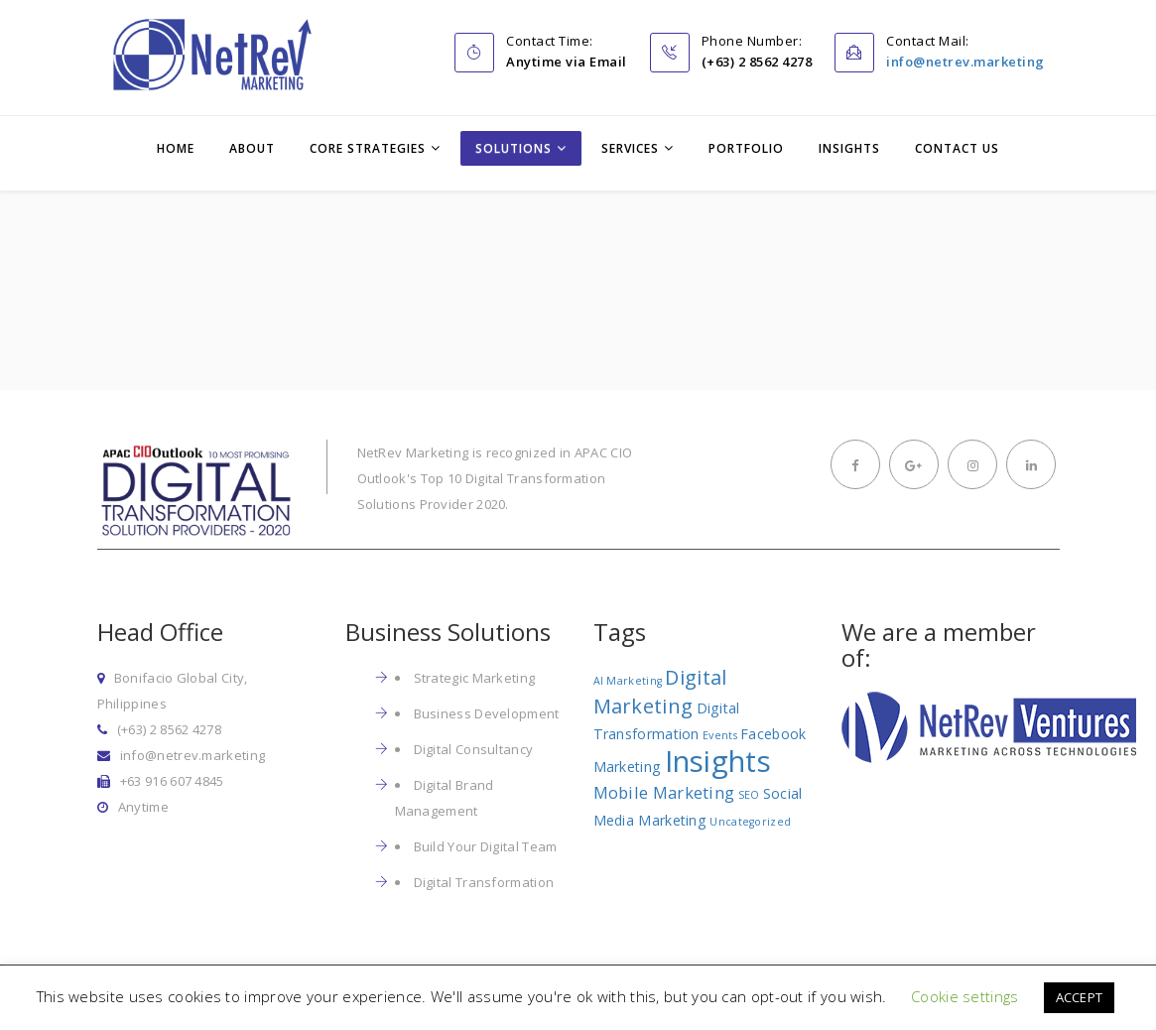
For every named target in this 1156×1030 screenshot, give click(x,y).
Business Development (487, 713)
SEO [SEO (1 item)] (749, 795)
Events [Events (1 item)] (720, 735)
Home (175, 148)
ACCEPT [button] (1079, 997)
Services (630, 148)
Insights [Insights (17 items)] (718, 761)
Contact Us (957, 148)
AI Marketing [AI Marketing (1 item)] (628, 681)
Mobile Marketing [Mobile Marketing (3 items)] (664, 792)
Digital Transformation (484, 882)
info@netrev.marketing (965, 61)
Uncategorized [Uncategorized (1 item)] (750, 822)
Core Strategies (368, 148)
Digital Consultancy (474, 749)
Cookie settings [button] (965, 996)
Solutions (513, 148)
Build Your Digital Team (486, 846)
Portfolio (746, 148)
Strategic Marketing (475, 678)
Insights (849, 148)
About (252, 148)
